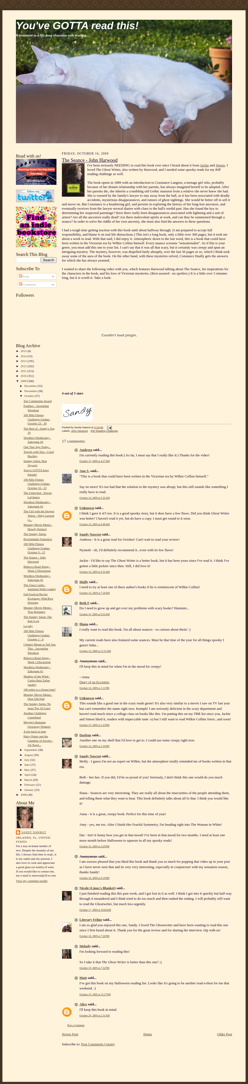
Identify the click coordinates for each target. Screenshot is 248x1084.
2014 (24, 356)
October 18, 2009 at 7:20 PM (94, 936)
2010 (24, 375)
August (29, 755)
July (27, 759)
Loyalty (28, 626)
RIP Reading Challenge (104, 430)
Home (147, 1034)
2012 (24, 366)
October (29, 395)
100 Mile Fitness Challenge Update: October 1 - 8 (37, 635)
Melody (85, 946)
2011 (24, 371)
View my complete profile (32, 880)
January (29, 789)
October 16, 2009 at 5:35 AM (94, 497)
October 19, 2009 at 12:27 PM (95, 994)
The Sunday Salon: (35, 534)
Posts (24, 276)
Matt (83, 978)
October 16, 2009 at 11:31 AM (95, 651)
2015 (24, 351)
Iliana (83, 624)
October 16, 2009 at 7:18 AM (94, 592)
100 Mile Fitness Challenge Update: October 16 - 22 (37, 484)
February (30, 784)
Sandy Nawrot (33, 832)
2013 (24, 361)
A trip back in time (35, 731)
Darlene (85, 735)
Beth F (84, 603)
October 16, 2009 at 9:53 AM (94, 614)
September (31, 749)
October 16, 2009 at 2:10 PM (94, 746)
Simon (220, 165)
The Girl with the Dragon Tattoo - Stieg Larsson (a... (39, 515)
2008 (24, 794)
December (31, 385)
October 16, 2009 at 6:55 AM (94, 571)
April (27, 774)
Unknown (86, 508)
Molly (83, 582)
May (27, 769)
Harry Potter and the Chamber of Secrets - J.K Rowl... (38, 740)
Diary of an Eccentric (94, 682)
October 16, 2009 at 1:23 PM (94, 725)
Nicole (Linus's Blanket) (97, 888)
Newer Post (70, 1034)
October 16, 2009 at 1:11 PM (94, 688)
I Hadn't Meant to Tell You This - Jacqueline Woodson (40, 648)
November (31, 391)
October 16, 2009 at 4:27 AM (94, 461)
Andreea (85, 450)
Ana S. (84, 471)
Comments (27, 284)
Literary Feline (90, 920)
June (27, 764)
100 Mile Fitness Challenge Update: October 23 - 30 (37, 419)
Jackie (204, 165)
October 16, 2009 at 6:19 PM (94, 877)
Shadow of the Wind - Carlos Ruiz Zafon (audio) (37, 680)
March (28, 779)
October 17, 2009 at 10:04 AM (95, 909)
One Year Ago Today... (37, 447)
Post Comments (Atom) (98, 1044)
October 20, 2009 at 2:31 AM (94, 1015)
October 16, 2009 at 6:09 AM (94, 524)
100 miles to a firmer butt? (40, 689)
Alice (83, 1004)
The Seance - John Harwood (90, 160)
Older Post (224, 1034)
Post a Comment (76, 1025)
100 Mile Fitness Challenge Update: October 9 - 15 (37, 548)
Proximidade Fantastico (38, 539)
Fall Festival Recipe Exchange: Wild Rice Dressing (38, 598)
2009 (24, 381)
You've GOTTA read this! (77, 25)
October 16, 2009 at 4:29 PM (94, 846)
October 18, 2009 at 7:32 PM (94, 967)
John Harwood (79, 430)
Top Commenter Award (38, 401)
